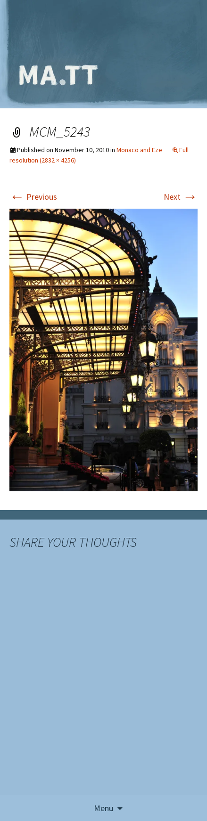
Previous (33, 196)
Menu (103, 808)
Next (181, 196)
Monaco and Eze (139, 150)
